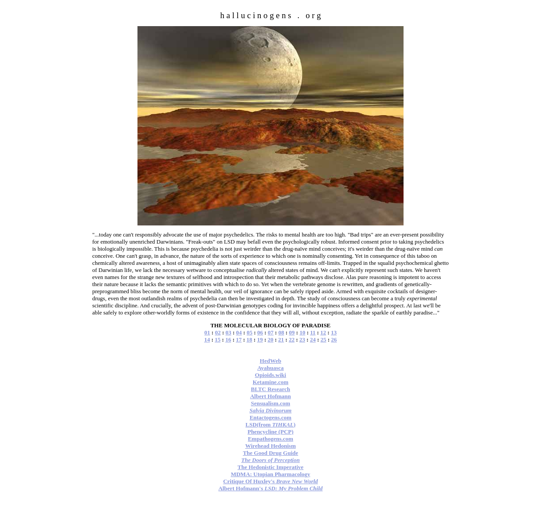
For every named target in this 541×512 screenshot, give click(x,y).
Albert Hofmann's (270, 488)
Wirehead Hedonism (270, 445)
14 (207, 339)
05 (249, 332)
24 (313, 339)
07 (271, 332)
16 (228, 339)
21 (281, 339)
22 (291, 339)
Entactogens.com (270, 417)
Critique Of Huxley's (270, 481)
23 (302, 339)
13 (334, 332)
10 (302, 332)
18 (249, 339)
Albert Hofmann (270, 396)
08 (281, 332)
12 (323, 332)
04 (239, 332)
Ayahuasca (270, 368)
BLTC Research (270, 389)
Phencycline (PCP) (270, 431)
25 (323, 339)
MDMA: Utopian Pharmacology (270, 474)
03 (228, 332)
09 (292, 332)
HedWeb (270, 360)
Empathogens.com (270, 438)
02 (218, 332)
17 (239, 339)
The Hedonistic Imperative (271, 467)
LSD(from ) (271, 424)
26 (334, 339)
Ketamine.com (271, 382)
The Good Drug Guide (270, 453)
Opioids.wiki (270, 375)
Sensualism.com (270, 403)
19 (260, 339)
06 (260, 332)
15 (217, 339)
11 (312, 332)
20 (271, 339)
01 (207, 332)
